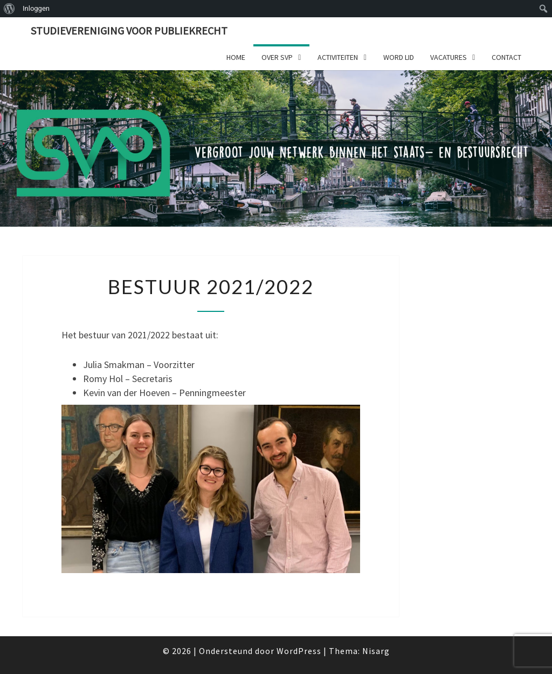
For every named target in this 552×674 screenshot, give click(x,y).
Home (235, 57)
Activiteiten (338, 57)
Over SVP (277, 57)
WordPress (299, 650)
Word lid (398, 57)
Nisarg (376, 650)
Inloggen (36, 8)
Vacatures (448, 57)
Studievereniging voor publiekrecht (129, 30)
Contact (506, 57)
